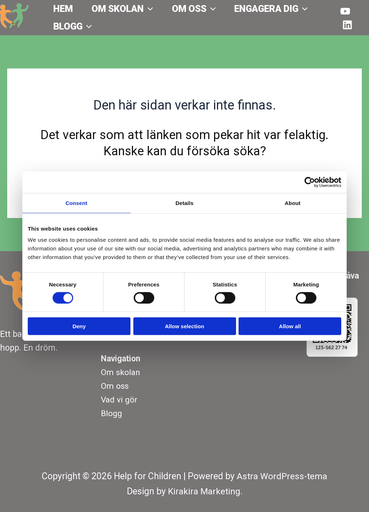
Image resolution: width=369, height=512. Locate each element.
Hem (63, 8)
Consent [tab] (77, 203)
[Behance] (347, 25)
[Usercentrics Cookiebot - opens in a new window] (309, 182)
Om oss (194, 9)
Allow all (290, 326)
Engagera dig (271, 9)
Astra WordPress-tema (282, 476)
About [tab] (293, 203)
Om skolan (122, 9)
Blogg (72, 26)
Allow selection (184, 326)
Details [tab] (184, 203)
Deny (79, 326)
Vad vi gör (119, 400)
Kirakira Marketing (204, 491)
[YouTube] (345, 11)
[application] (148, 9)
